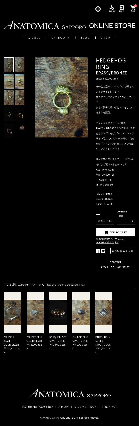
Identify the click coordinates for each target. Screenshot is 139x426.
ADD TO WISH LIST (124, 251)
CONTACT (111, 407)
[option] (61, 98)
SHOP (118, 37)
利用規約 (63, 407)
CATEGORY (57, 37)
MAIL (105, 267)
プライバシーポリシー (87, 407)
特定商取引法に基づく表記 (37, 407)
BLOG (90, 37)
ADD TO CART (118, 232)
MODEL (23, 37)
